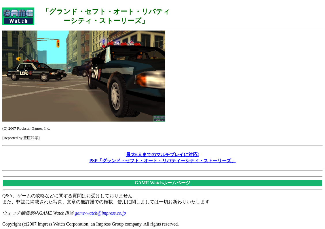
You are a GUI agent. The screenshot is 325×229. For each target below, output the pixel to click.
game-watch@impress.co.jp (100, 213)
